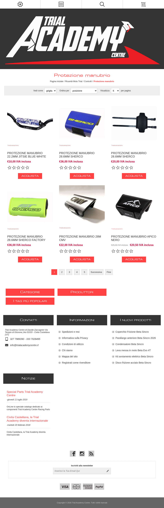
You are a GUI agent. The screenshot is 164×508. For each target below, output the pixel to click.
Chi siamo (67, 350)
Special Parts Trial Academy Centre (25, 393)
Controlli (88, 81)
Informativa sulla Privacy (75, 338)
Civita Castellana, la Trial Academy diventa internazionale (27, 419)
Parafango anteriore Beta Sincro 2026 (136, 338)
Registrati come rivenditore (76, 362)
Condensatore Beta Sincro (130, 344)
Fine (109, 272)
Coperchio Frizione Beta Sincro (132, 331)
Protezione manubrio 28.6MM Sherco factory (26, 238)
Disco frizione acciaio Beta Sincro (133, 362)
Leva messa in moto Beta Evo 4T (133, 350)
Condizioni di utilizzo (73, 344)
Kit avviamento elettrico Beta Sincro (134, 356)
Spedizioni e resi (71, 331)
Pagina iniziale (56, 81)
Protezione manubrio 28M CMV (80, 238)
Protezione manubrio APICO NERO (133, 238)
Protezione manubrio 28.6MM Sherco (76, 155)
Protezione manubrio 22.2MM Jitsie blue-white (26, 155)
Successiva (96, 272)
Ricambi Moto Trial (73, 81)
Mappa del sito (70, 356)
